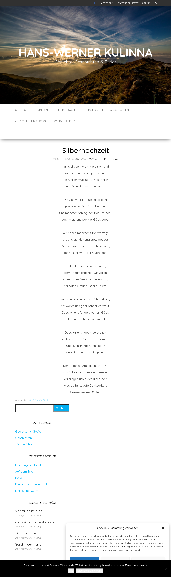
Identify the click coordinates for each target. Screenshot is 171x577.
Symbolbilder (64, 121)
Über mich (44, 109)
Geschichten (119, 109)
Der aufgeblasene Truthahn (34, 472)
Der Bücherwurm (26, 479)
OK (71, 570)
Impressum (107, 3)
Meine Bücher (68, 109)
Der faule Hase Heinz (31, 521)
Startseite (23, 109)
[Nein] (166, 569)
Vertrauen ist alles (28, 499)
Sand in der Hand (28, 533)
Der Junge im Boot (28, 453)
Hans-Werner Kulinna (85, 52)
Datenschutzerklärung (134, 3)
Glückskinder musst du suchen (37, 510)
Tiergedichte (94, 109)
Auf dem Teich (24, 460)
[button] (163, 528)
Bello (18, 466)
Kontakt (95, 3)
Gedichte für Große (31, 121)
